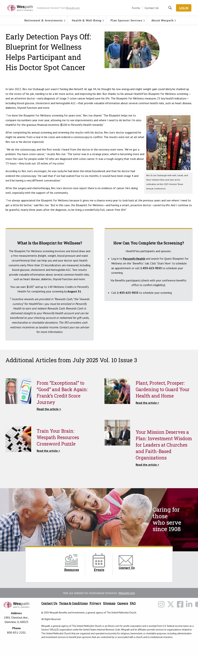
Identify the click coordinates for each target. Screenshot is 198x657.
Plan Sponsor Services (126, 20)
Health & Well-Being (86, 20)
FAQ (132, 603)
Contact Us (153, 8)
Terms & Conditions (73, 603)
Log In (184, 8)
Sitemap (109, 603)
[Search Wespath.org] (170, 8)
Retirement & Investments (43, 20)
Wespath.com (126, 593)
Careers (122, 603)
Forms (137, 8)
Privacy (95, 603)
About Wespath (162, 20)
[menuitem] (43, 20)
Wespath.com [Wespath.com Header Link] (73, 8)
